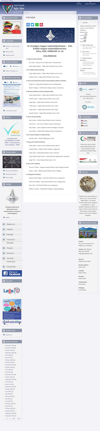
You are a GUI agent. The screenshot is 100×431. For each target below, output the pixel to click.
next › (13, 418)
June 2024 (8, 369)
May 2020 (8, 406)
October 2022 (9, 389)
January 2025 (9, 362)
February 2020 (9, 408)
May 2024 (8, 372)
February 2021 (9, 403)
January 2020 (9, 411)
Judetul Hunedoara (90, 4)
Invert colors (85, 51)
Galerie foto (9, 335)
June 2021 (8, 401)
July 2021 (8, 399)
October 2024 (9, 367)
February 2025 (9, 360)
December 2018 (9, 416)
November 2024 (9, 365)
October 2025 (9, 350)
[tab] (12, 224)
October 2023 (9, 377)
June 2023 (8, 382)
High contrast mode (87, 45)
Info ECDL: (88, 102)
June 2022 (8, 391)
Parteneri (78, 4)
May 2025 (8, 357)
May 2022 (8, 394)
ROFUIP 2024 (9, 52)
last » (19, 418)
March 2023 (8, 384)
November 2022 (9, 386)
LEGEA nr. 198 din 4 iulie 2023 (12, 47)
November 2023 (9, 374)
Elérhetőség (4, 1)
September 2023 (9, 379)
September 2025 (9, 353)
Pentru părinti (9, 177)
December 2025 (9, 345)
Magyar (84, 123)
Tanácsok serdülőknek (12, 170)
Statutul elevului (10, 55)
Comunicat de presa (11, 110)
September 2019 (9, 413)
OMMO (8, 217)
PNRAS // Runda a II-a (12, 71)
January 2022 (9, 396)
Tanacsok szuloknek (11, 174)
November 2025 (9, 348)
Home (27, 12)
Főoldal (11, 1)
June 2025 (8, 355)
